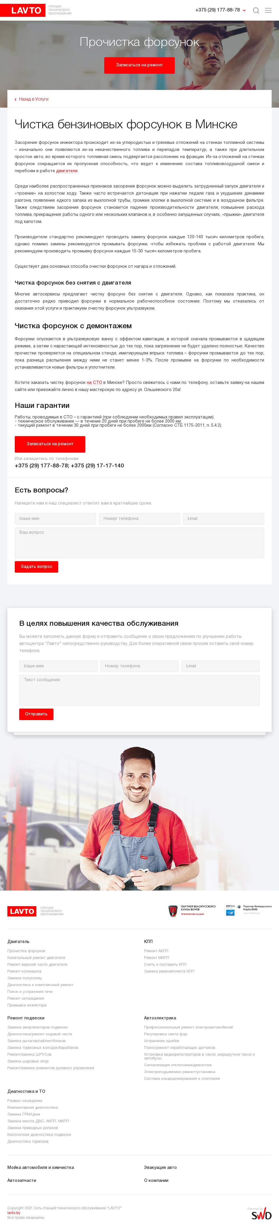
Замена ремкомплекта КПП (169, 971)
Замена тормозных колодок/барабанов (42, 1048)
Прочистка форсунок (26, 951)
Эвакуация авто (160, 1168)
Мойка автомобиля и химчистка (40, 1168)
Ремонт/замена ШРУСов (29, 1055)
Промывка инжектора (27, 1005)
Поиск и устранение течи (30, 992)
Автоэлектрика (160, 1018)
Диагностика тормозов (27, 1142)
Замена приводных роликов (32, 1128)
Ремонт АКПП (156, 951)
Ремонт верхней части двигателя (37, 965)
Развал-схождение (24, 1101)
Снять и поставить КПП (165, 965)
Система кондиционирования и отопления (182, 1079)
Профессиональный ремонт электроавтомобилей (188, 1027)
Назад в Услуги (33, 99)
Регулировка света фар (165, 1034)
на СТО (94, 383)
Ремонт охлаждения (25, 999)
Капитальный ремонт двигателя (36, 958)
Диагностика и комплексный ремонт (40, 985)
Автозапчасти (21, 1181)
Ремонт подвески (25, 1018)
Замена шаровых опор (27, 1061)
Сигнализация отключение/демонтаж (178, 1065)
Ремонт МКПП (156, 958)
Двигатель (18, 942)
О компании (156, 1181)
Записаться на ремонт (139, 65)
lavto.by (13, 1213)
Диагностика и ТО (26, 1092)
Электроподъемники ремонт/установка (179, 1072)
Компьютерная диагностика (32, 1108)
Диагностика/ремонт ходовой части (39, 1034)
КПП (148, 942)
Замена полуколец (24, 978)
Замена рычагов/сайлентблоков (36, 1041)
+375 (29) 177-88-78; (43, 466)
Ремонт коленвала (24, 971)
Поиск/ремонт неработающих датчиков (179, 1048)
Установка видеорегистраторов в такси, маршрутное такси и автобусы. (199, 1056)
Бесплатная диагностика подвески (39, 1135)
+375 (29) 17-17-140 (97, 466)
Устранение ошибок (162, 1041)
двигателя (66, 171)
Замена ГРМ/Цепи (23, 1114)
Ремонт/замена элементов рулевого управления (50, 1068)
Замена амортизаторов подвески (37, 1027)
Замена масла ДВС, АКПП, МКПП (38, 1121)
